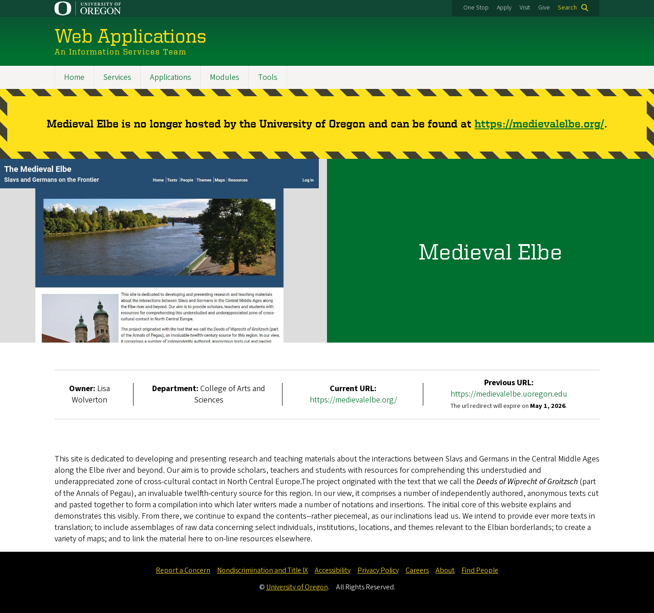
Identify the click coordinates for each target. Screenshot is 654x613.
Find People (479, 570)
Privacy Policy (378, 570)
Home (74, 77)
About (445, 570)
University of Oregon (297, 587)
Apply (504, 7)
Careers (417, 570)
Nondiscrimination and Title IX (262, 570)
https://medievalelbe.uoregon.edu (509, 394)
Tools (267, 77)
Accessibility (333, 570)
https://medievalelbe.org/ (539, 124)
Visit (525, 7)
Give (544, 7)
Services (117, 77)
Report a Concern (183, 570)
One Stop (476, 7)
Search (567, 7)
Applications (170, 77)
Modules (224, 77)
